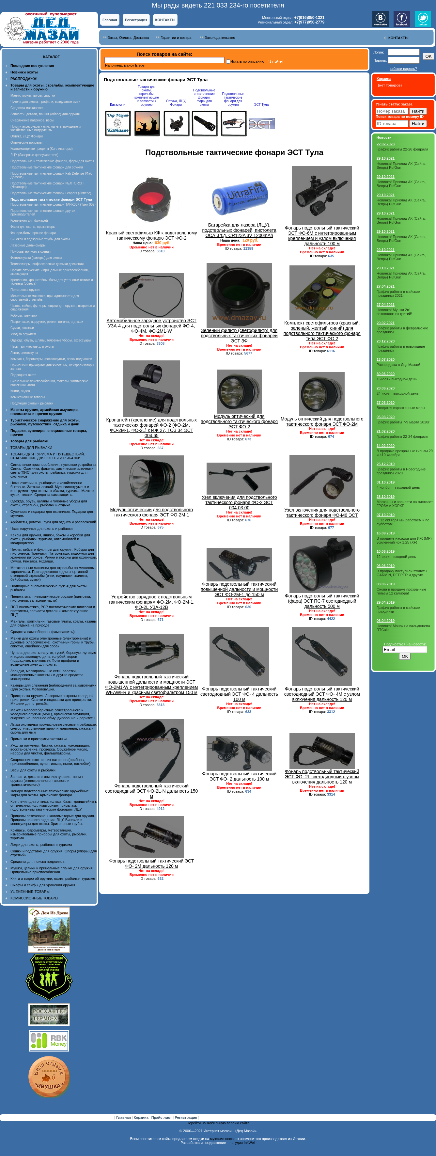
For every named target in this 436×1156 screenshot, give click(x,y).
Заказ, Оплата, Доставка (128, 38)
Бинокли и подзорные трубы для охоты (40, 239)
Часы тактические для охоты (32, 346)
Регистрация (136, 20)
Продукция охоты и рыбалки (31, 403)
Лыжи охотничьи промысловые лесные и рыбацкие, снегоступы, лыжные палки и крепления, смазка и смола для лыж (53, 728)
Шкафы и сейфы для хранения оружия (42, 885)
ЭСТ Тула (261, 104)
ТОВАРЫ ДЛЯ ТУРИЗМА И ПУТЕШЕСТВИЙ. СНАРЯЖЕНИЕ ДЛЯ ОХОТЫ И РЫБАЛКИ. (47, 456)
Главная (109, 20)
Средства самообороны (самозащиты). (43, 632)
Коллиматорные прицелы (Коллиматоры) (41, 148)
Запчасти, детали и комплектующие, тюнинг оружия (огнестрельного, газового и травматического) (47, 780)
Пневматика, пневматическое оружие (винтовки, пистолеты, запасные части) (50, 598)
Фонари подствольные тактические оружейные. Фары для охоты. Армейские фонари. (50, 793)
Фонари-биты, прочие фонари (33, 233)
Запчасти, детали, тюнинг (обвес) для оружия (45, 114)
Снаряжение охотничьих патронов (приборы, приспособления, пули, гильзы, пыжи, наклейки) (50, 762)
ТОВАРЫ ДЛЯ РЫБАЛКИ (31, 448)
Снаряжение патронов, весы (32, 120)
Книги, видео (20, 391)
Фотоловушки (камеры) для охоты (36, 258)
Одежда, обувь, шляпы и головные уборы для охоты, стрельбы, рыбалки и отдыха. (48, 503)
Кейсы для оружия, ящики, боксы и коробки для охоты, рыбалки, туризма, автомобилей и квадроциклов (50, 539)
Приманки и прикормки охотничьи (38, 739)
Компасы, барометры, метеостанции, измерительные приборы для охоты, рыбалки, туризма (48, 834)
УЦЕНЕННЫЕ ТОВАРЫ (30, 892)
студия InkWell (243, 1143)
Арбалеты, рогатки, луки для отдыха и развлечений (53, 522)
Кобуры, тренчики (23, 315)
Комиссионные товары (27, 397)
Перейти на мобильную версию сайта (218, 1123)
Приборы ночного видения (30, 251)
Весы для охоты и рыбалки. (33, 770)
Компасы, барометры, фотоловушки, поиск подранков (51, 359)
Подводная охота (23, 375)
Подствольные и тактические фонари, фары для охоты (52, 161)
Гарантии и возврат (177, 38)
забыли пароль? (403, 69)
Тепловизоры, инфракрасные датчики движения (47, 264)
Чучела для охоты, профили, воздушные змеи (45, 101)
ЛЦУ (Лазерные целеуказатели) (34, 155)
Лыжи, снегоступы (24, 353)
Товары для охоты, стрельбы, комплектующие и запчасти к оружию (146, 95)
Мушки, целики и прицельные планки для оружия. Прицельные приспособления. (52, 870)
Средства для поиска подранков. (37, 861)
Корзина (141, 1117)
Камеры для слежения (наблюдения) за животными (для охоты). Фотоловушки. (53, 687)
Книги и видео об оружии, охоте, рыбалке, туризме (52, 878)
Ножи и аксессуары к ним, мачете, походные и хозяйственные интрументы (45, 128)
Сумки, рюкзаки (22, 328)
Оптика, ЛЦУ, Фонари (26, 136)
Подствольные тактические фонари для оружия (46, 167)
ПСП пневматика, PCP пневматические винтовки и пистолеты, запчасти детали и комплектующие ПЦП (52, 611)
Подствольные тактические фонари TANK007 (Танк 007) (53, 204)
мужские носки (222, 1139)
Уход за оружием (23, 334)
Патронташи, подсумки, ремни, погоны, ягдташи (46, 322)
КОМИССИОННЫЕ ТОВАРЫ (34, 898)
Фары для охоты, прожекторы (32, 227)
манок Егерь (134, 65)
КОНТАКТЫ (165, 20)
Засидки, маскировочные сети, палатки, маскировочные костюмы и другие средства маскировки (47, 675)
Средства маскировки (26, 108)
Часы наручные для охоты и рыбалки (41, 528)
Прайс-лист (162, 1117)
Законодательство (220, 38)
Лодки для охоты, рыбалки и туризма (41, 845)
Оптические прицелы (26, 142)
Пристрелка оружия (25, 290)
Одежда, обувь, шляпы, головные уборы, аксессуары (50, 340)
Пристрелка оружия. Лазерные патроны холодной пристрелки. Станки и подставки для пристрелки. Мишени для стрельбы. (52, 699)
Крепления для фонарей (29, 220)
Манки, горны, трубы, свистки (32, 95)
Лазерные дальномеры (27, 245)
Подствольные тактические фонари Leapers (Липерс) (50, 193)
